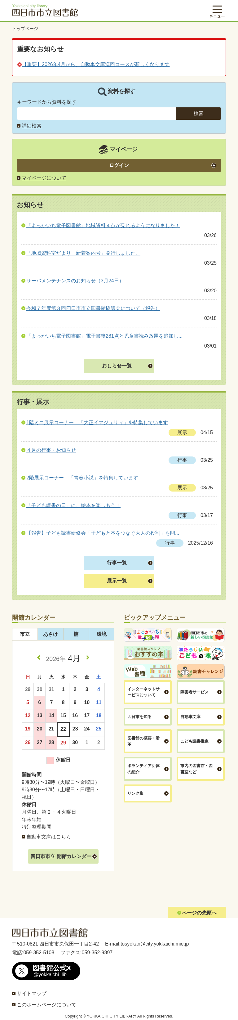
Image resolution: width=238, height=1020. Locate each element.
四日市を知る (139, 716)
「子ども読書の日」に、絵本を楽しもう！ (73, 505)
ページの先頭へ (199, 912)
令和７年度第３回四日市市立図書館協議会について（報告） (93, 308)
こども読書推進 (194, 741)
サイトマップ (31, 993)
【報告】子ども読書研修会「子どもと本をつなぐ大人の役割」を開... (102, 533)
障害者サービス (194, 692)
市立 (25, 634)
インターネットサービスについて (143, 692)
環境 (102, 634)
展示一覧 (117, 580)
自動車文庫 (190, 716)
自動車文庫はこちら (48, 836)
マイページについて (44, 178)
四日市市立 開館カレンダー (60, 856)
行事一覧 (117, 562)
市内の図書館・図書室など (196, 768)
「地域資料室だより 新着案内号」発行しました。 (83, 253)
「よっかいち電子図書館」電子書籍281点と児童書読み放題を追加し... (104, 336)
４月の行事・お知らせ (51, 450)
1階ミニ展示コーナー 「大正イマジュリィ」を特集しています (97, 422)
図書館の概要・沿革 (143, 741)
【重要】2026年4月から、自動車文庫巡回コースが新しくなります (96, 64)
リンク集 (135, 793)
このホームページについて (46, 1004)
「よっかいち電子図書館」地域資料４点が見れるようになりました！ (103, 225)
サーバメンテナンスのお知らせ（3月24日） (75, 280)
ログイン (119, 165)
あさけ (50, 634)
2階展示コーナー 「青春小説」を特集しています (82, 477)
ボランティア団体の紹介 (143, 768)
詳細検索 (32, 125)
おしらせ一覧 (117, 365)
